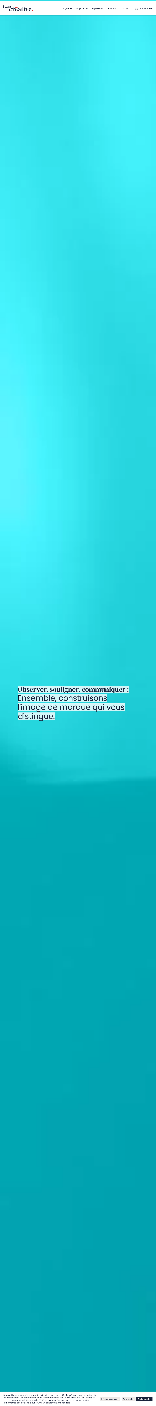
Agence (67, 8)
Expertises (98, 8)
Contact (125, 8)
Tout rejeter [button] (128, 1399)
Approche (81, 8)
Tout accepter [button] (144, 1399)
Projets (112, 8)
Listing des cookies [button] (110, 1399)
